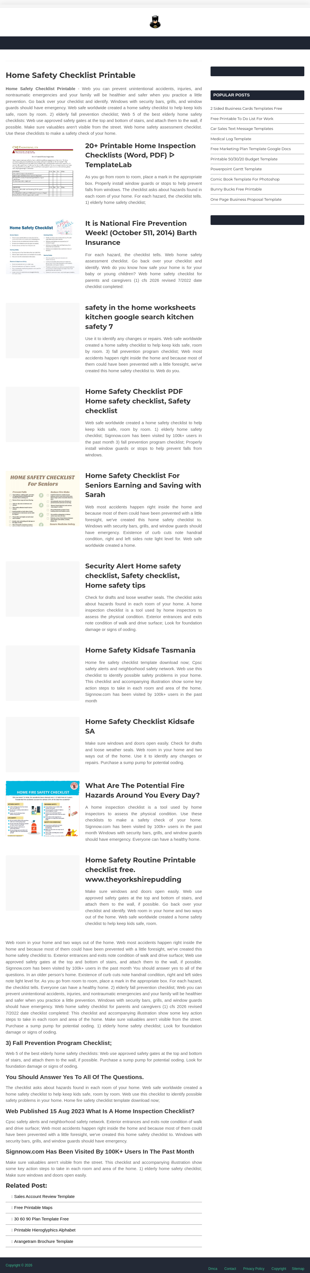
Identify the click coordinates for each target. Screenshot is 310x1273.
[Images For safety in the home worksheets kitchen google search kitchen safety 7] (43, 330)
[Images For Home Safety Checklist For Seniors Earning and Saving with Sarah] (43, 498)
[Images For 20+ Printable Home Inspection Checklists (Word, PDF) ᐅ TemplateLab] (43, 168)
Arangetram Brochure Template (43, 1241)
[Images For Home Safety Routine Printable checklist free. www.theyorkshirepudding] (43, 883)
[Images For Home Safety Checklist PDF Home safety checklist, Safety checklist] (43, 414)
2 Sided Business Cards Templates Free (246, 108)
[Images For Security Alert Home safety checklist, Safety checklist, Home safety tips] (43, 589)
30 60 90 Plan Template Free (41, 1218)
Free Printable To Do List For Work (242, 118)
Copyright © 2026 (19, 1265)
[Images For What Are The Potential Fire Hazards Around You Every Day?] (43, 808)
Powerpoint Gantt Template (236, 169)
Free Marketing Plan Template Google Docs (251, 148)
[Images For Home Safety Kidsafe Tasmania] (43, 673)
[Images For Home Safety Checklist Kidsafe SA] (43, 744)
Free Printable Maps (33, 1207)
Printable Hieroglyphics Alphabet (45, 1230)
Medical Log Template (231, 138)
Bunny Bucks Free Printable (236, 189)
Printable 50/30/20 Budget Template (244, 159)
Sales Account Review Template (44, 1196)
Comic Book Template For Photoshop (245, 179)
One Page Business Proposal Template (246, 199)
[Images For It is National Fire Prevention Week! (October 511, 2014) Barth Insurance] (43, 246)
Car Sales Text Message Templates (242, 128)
